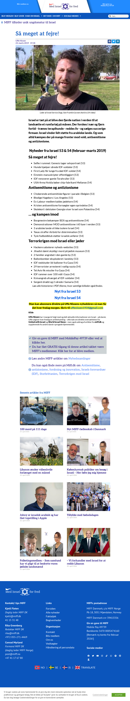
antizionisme (40, 369)
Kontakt (50, 631)
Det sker (47, 16)
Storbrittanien (48, 374)
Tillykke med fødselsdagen (83, 515)
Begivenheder (53, 620)
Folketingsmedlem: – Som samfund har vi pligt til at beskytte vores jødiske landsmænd (40, 563)
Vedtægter (52, 643)
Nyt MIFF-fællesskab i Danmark (86, 429)
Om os (49, 639)
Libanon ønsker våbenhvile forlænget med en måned (36, 471)
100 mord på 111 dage (33, 429)
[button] (109, 41)
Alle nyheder (53, 612)
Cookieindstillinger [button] (100, 695)
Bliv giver (19, 16)
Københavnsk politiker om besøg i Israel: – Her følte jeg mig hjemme (87, 471)
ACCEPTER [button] (118, 695)
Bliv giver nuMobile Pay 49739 (107, 5)
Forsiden (50, 608)
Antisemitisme (90, 365)
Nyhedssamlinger (79, 358)
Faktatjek (51, 616)
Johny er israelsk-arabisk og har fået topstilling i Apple (39, 517)
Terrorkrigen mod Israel (74, 374)
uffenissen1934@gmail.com (87, 307)
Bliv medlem (7, 16)
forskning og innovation (64, 369)
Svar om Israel (33, 16)
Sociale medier (72, 16)
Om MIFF (58, 16)
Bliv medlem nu (23, 4)
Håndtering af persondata (60, 647)
